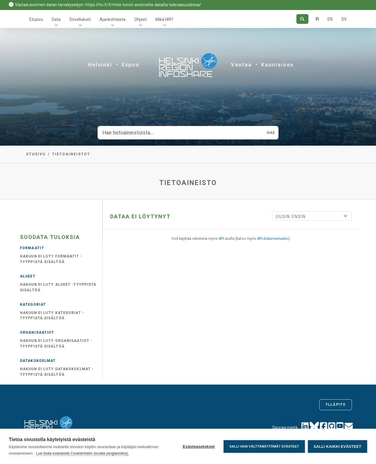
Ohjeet (140, 19)
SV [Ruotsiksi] (344, 19)
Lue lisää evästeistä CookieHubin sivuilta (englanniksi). (82, 453)
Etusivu (36, 19)
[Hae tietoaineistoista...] (180, 132)
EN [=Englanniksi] (330, 19)
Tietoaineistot (71, 154)
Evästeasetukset (199, 446)
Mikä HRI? (164, 19)
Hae (271, 133)
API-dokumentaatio (272, 239)
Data (56, 19)
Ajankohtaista (112, 19)
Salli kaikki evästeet (337, 446)
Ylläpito (335, 405)
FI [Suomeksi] (317, 19)
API (221, 239)
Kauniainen (277, 64)
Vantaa (241, 64)
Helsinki (100, 64)
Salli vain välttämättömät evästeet (264, 446)
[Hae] (302, 19)
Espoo (131, 64)
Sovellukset (80, 19)
